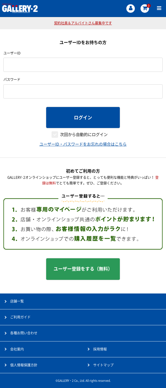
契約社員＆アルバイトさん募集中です (83, 23)
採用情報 (100, 349)
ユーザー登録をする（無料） (83, 269)
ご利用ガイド (20, 317)
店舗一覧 (17, 301)
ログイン (83, 117)
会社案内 (17, 349)
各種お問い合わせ (23, 333)
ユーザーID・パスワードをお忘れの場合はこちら (83, 144)
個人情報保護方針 (23, 365)
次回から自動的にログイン (84, 135)
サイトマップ (103, 365)
